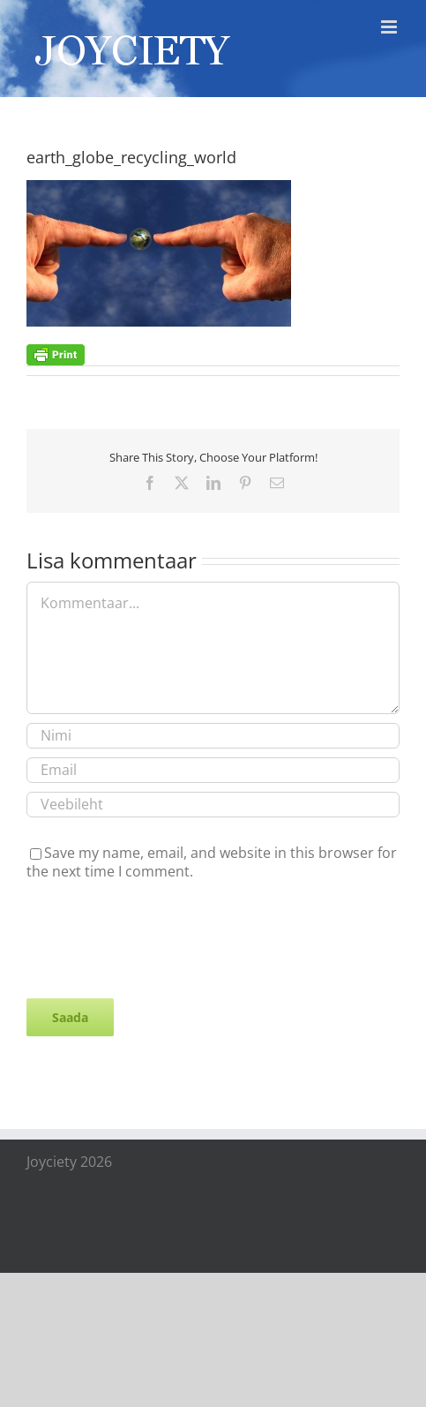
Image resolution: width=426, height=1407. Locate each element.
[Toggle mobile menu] (390, 27)
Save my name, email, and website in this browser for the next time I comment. (211, 862)
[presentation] (160, 937)
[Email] (213, 770)
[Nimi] (213, 736)
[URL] (213, 804)
